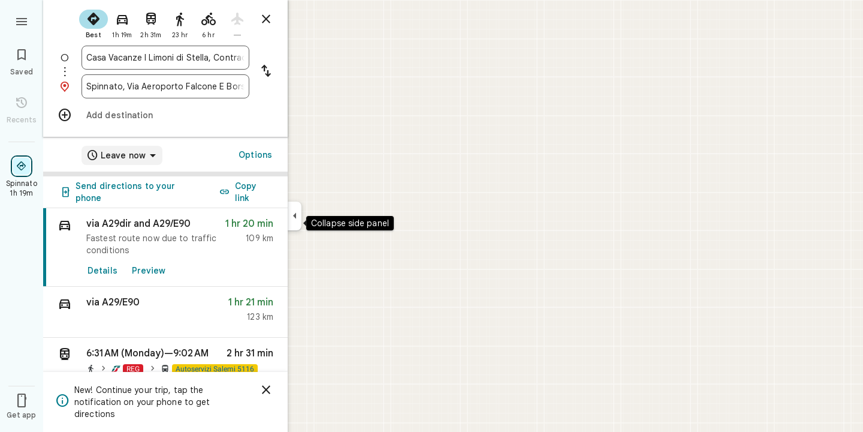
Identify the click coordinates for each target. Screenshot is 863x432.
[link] (165, 247)
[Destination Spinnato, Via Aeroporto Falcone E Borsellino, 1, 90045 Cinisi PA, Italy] (165, 86)
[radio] (93, 22)
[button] (165, 312)
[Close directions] (266, 19)
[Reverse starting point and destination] (266, 72)
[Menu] (21, 20)
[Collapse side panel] (294, 216)
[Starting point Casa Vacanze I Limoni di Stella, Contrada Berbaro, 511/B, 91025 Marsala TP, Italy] (165, 57)
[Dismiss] (266, 390)
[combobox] (165, 58)
